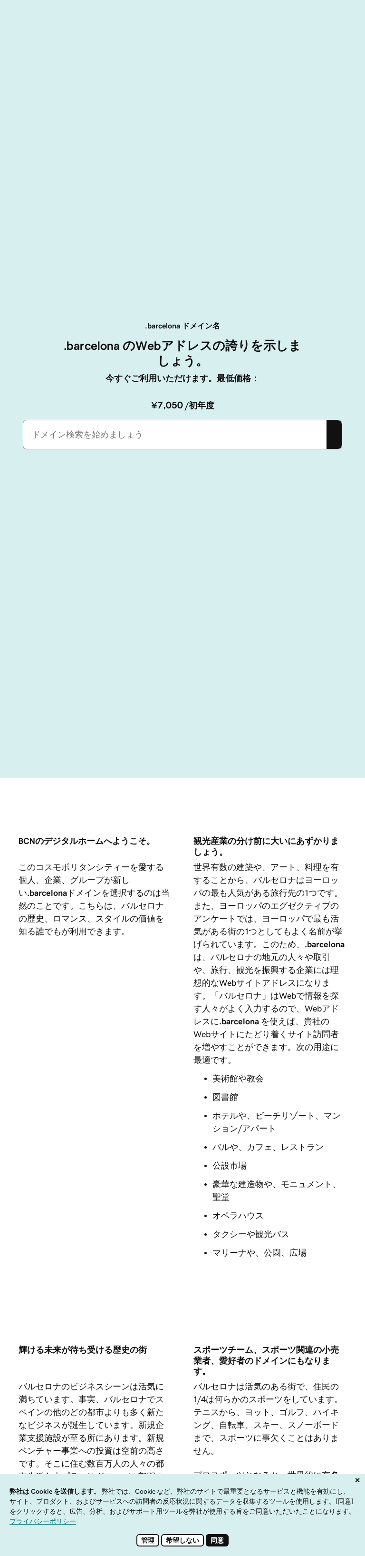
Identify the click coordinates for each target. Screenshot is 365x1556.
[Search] (334, 434)
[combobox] (175, 434)
